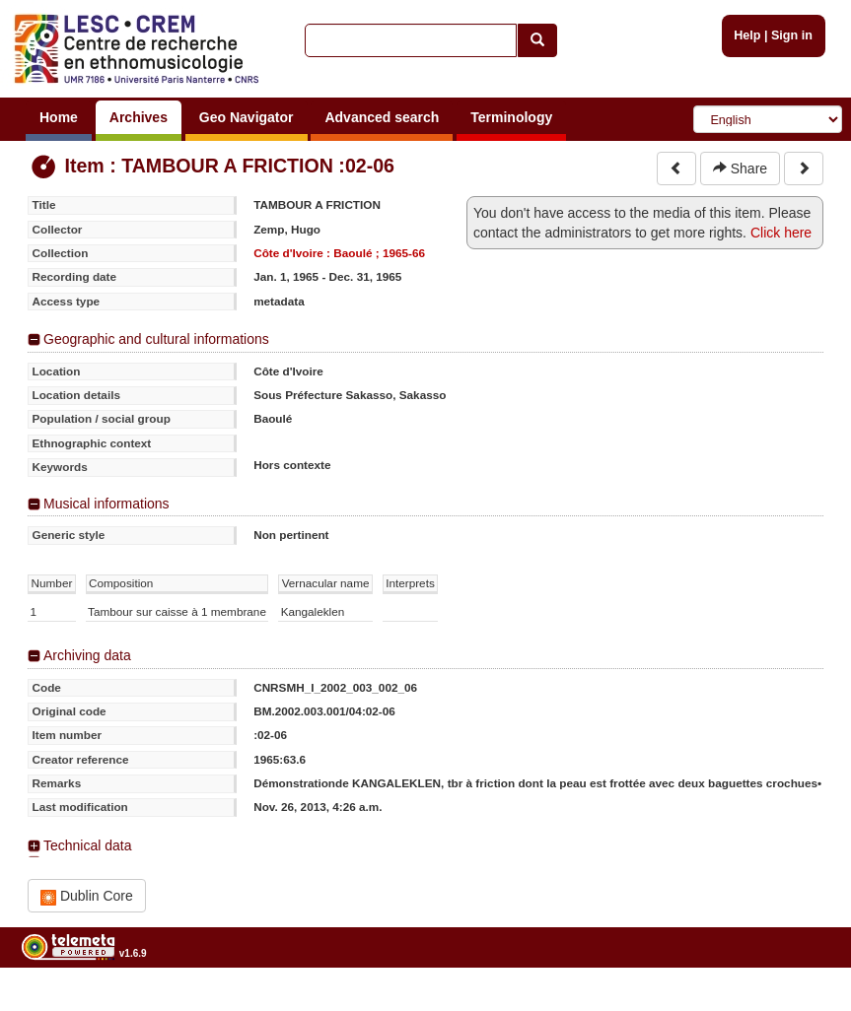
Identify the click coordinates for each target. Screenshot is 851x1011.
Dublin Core (86, 896)
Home (58, 117)
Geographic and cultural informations (156, 339)
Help (747, 35)
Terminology (511, 117)
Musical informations (106, 503)
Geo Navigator (246, 117)
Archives (138, 117)
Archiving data (87, 655)
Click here (781, 232)
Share (740, 168)
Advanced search (381, 117)
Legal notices (802, 1003)
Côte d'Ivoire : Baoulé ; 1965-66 (339, 252)
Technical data (87, 845)
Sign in (792, 35)
